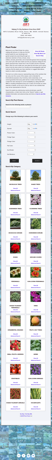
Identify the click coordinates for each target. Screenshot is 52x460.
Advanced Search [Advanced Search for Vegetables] (15, 384)
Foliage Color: (10, 141)
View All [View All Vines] (36, 310)
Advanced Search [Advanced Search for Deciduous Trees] (15, 190)
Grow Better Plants (34, 9)
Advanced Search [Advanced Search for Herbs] (35, 360)
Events (27, 11)
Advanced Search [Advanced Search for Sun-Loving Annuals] (35, 384)
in (34, 124)
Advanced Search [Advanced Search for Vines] (35, 312)
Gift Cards (36, 11)
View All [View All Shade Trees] (36, 188)
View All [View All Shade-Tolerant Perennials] (15, 310)
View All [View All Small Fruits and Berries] (15, 358)
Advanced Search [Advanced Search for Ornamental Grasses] (15, 336)
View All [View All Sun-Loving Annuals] (36, 382)
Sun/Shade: (10, 150)
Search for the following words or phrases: (19, 105)
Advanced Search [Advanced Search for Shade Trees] (35, 190)
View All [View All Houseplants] (36, 407)
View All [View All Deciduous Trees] (15, 188)
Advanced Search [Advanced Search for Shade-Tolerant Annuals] (15, 409)
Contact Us (16, 11)
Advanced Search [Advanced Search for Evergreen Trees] (15, 215)
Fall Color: (9, 146)
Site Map (22, 414)
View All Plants (39, 51)
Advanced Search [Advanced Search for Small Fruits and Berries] (15, 360)
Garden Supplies (39, 3)
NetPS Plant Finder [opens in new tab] (25, 416)
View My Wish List (39, 53)
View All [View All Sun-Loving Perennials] (36, 285)
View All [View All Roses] (15, 261)
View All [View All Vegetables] (15, 382)
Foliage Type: (10, 137)
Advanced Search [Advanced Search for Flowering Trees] (35, 215)
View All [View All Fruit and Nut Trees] (36, 334)
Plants (26, 3)
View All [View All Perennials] (15, 285)
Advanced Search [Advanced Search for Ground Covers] (35, 263)
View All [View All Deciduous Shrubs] (15, 237)
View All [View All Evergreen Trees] (15, 213)
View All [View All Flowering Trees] (36, 213)
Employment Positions (32, 6)
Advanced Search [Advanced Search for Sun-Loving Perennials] (35, 287)
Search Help (39, 56)
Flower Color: (10, 133)
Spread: (9, 128)
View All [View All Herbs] (36, 358)
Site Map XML (28, 414)
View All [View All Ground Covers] (36, 261)
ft (36, 124)
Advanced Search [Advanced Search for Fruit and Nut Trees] (35, 336)
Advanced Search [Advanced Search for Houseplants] (35, 409)
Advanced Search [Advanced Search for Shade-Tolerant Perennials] (15, 312)
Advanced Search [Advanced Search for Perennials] (15, 287)
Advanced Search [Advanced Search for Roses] (15, 263)
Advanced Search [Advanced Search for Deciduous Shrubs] (15, 239)
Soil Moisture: (10, 154)
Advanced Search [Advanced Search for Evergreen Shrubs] (35, 239)
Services (15, 6)
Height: (8, 124)
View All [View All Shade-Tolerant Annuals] (15, 407)
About (16, 3)
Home (8, 3)
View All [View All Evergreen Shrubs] (36, 237)
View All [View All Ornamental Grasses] (15, 334)
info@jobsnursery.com (26, 37)
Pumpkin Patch (15, 9)
